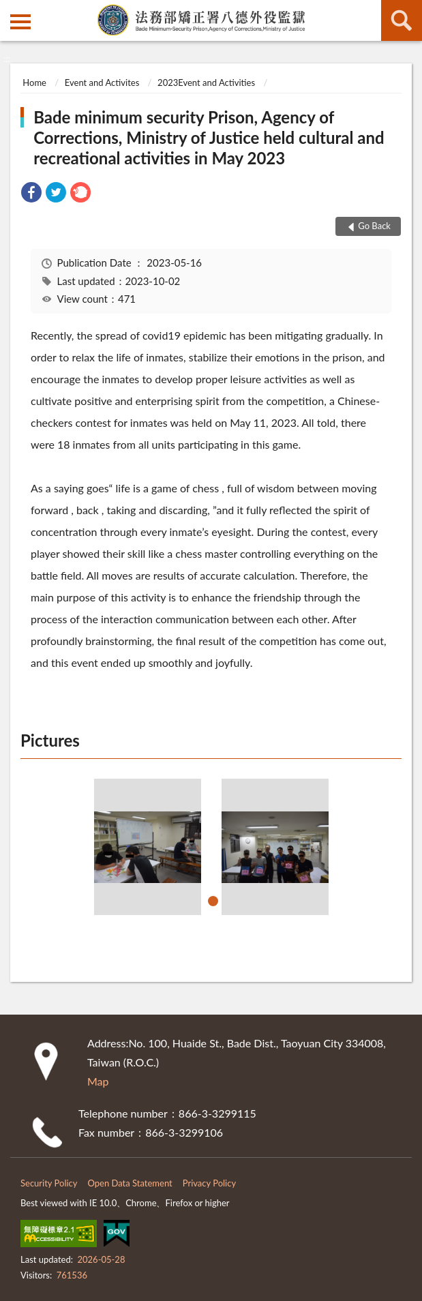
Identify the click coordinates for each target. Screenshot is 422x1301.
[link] (31, 194)
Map (98, 1081)
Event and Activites (102, 82)
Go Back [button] (374, 225)
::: (10, 10)
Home (34, 82)
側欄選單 (20, 21)
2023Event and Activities (206, 82)
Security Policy (49, 1183)
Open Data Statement (130, 1183)
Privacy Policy (209, 1183)
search (401, 20)
